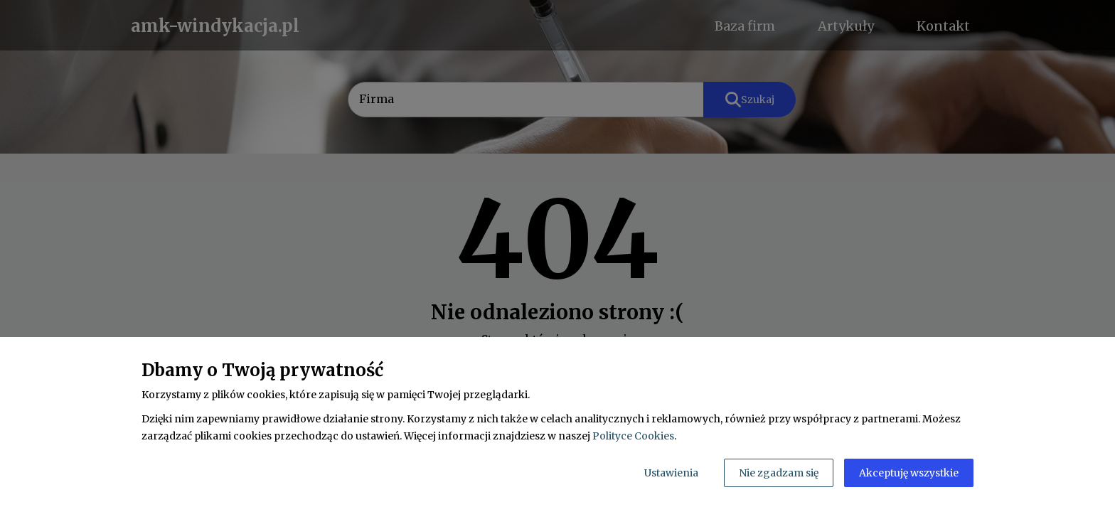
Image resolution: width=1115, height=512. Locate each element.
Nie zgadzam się (778, 472)
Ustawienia (671, 472)
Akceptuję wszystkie (909, 472)
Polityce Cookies (633, 436)
